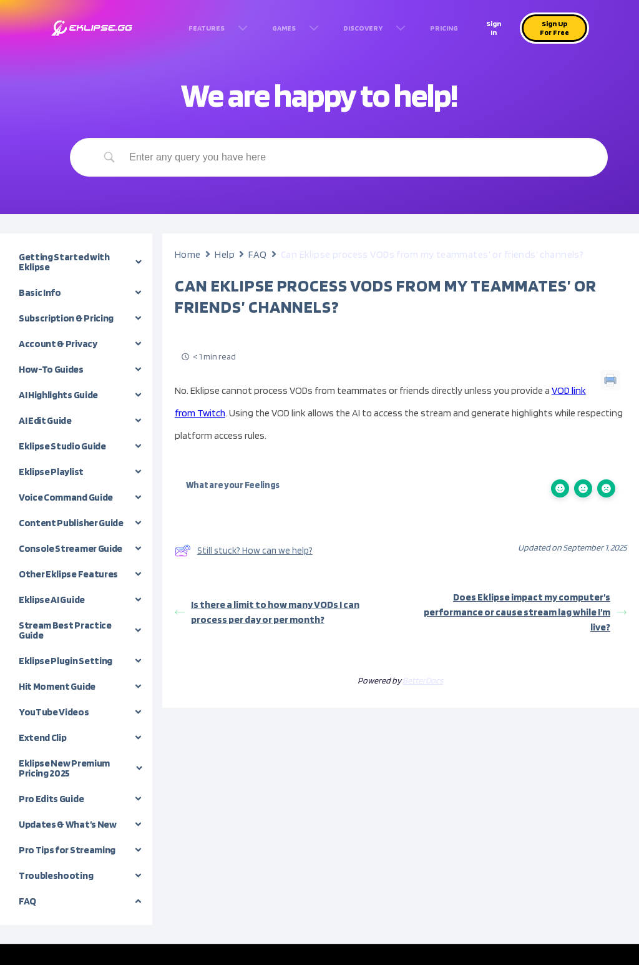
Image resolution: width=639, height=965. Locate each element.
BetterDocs (422, 680)
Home (188, 254)
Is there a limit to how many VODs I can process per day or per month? (267, 612)
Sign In (493, 28)
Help (225, 254)
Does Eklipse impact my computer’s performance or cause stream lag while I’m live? (525, 612)
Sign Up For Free (554, 28)
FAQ (257, 254)
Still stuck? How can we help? (244, 550)
